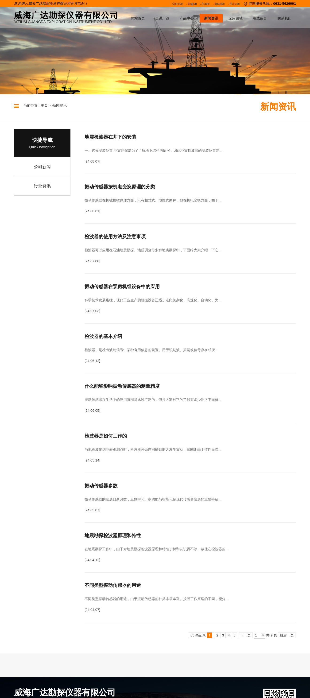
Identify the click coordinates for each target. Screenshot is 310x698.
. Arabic (204, 3)
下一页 (245, 635)
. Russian (234, 3)
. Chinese (177, 3)
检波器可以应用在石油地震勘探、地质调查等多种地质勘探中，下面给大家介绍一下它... (153, 250)
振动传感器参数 (101, 485)
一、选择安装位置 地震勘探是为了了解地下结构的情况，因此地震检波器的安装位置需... (153, 150)
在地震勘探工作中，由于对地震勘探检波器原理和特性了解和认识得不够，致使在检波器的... (157, 549)
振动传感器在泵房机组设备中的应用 (122, 286)
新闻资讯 (60, 105)
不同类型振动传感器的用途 (113, 585)
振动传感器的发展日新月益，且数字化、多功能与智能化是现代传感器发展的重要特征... (153, 499)
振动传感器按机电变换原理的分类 (120, 186)
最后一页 (287, 635)
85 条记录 (201, 635)
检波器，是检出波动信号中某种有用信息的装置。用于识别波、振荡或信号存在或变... (151, 350)
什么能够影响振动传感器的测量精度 (122, 386)
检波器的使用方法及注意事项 (115, 236)
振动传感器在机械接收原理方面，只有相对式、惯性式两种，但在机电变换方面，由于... (153, 200)
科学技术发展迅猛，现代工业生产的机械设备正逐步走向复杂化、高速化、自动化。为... (153, 300)
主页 (44, 105)
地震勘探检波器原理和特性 (113, 535)
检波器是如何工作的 (106, 435)
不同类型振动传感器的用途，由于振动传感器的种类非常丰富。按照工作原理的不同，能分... (157, 599)
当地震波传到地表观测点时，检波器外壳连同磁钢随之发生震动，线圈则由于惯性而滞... (153, 449)
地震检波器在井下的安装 (110, 137)
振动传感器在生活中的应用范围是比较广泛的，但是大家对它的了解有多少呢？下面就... (153, 400)
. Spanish (219, 3)
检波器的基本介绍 (103, 336)
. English (191, 3)
